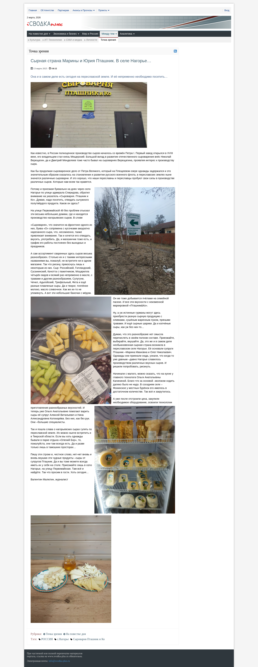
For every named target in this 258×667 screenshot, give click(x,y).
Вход (226, 10)
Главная (33, 10)
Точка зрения (108, 39)
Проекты (102, 10)
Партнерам (63, 10)
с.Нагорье (63, 639)
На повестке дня (38, 33)
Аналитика (126, 33)
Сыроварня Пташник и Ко (89, 639)
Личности (91, 39)
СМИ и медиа (74, 39)
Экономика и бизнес (65, 33)
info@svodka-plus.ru (59, 661)
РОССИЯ (47, 639)
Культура (35, 39)
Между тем (108, 33)
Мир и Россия (90, 33)
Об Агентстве (47, 10)
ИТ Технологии (53, 39)
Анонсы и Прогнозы (82, 10)
